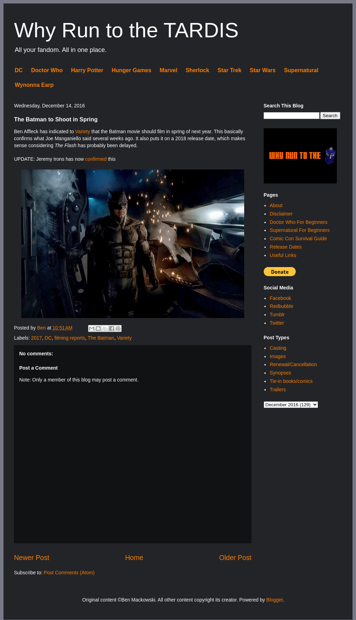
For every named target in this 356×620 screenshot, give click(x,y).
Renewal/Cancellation (293, 364)
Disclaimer (281, 214)
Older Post (235, 557)
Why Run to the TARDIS (126, 30)
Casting (278, 348)
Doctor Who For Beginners (298, 222)
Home (134, 557)
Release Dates (286, 247)
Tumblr (277, 314)
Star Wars (263, 70)
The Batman (101, 338)
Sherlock (197, 70)
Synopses (280, 373)
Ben (42, 328)
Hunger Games (131, 70)
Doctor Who (47, 70)
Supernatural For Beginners (300, 230)
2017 (36, 338)
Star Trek (229, 70)
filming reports (69, 338)
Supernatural (301, 70)
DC (19, 70)
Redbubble (281, 306)
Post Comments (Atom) (69, 572)
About (276, 205)
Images (278, 356)
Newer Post (31, 557)
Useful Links (283, 255)
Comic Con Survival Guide (298, 238)
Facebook (280, 298)
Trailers (278, 389)
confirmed (96, 159)
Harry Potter (87, 70)
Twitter (277, 323)
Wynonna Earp (34, 85)
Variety (82, 131)
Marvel (168, 70)
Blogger (274, 600)
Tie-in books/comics (291, 381)
